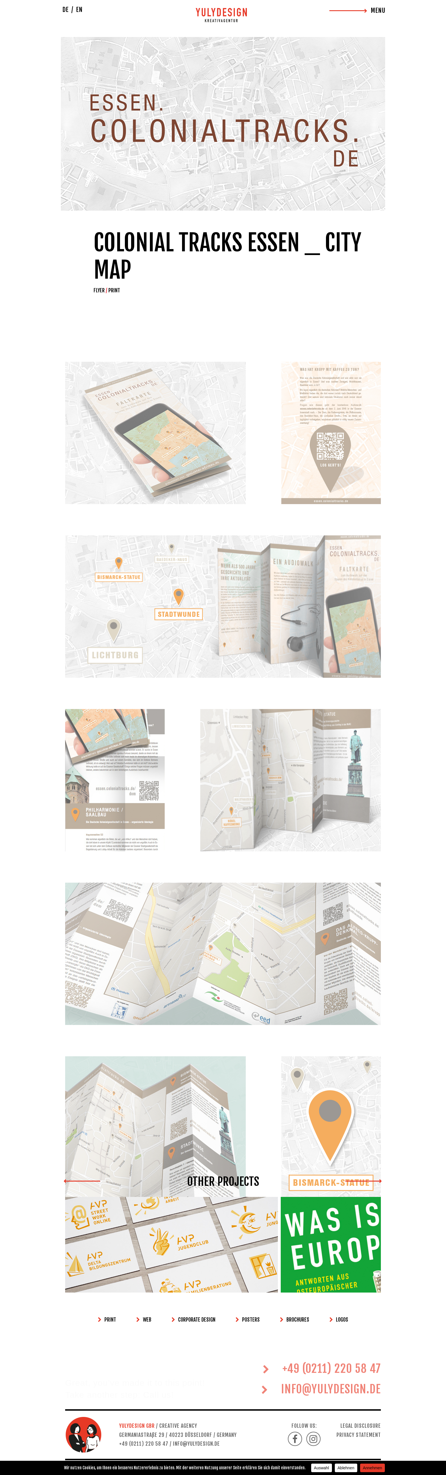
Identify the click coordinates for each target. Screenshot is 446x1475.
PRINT (114, 290)
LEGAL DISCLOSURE (360, 1426)
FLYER (99, 290)
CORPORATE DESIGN (196, 1319)
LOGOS (342, 1319)
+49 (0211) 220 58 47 (322, 1385)
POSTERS (251, 1319)
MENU (378, 10)
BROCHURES (297, 1319)
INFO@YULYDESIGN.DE (321, 1405)
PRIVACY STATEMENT (358, 1435)
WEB (147, 1319)
